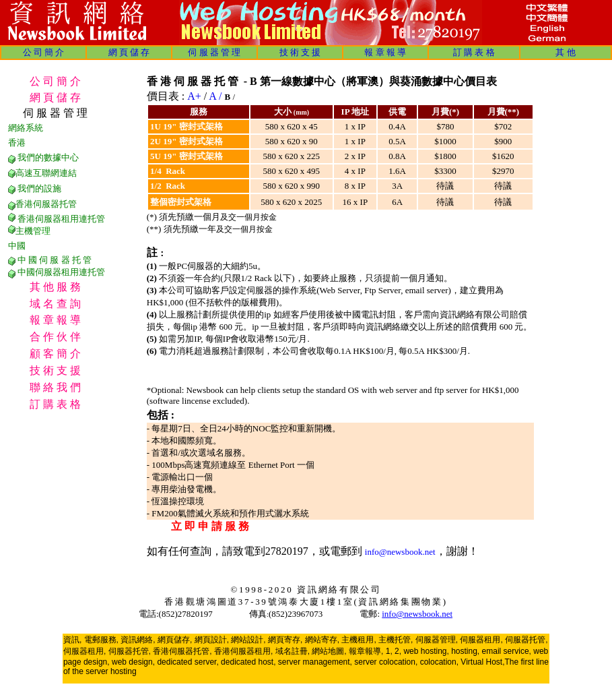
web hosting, (425, 651)
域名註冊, (292, 651)
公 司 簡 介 (44, 52)
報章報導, (366, 651)
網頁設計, (212, 639)
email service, (506, 651)
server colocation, (385, 662)
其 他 (565, 52)
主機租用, (358, 639)
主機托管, (395, 639)
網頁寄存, (285, 639)
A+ (194, 96)
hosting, (465, 651)
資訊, (72, 639)
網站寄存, (322, 639)
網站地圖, (329, 651)
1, (389, 651)
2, (398, 651)
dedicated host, (248, 662)
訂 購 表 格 (474, 52)
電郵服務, (101, 639)
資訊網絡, (138, 639)
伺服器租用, (481, 639)
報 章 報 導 (385, 52)
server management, (316, 662)
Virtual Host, (482, 662)
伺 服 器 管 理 (214, 52)
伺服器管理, (436, 639)
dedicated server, (187, 662)
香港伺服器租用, (243, 651)
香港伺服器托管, (182, 651)
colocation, (439, 662)
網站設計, (248, 639)
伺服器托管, (526, 639)
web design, (133, 662)
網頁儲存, (175, 639)
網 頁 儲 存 (129, 52)
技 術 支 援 (300, 52)
